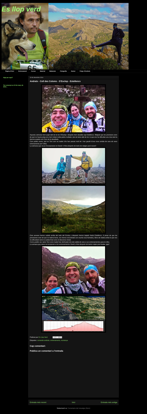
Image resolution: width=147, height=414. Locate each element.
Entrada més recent (38, 402)
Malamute (52, 71)
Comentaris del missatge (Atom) (79, 408)
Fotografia (63, 71)
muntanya (64, 340)
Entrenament (22, 71)
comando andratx (43, 340)
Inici (73, 402)
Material (42, 71)
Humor (73, 71)
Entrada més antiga (109, 402)
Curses (33, 71)
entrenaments (55, 340)
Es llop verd (21, 9)
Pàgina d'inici (9, 71)
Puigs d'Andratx (85, 71)
